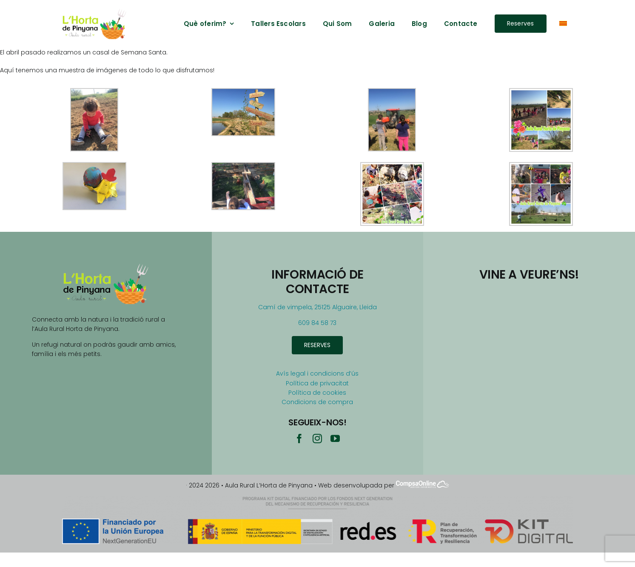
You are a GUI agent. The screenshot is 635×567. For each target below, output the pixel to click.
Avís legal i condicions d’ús (317, 373)
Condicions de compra (317, 402)
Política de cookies (317, 392)
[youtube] (335, 438)
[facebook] (299, 438)
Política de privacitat (317, 383)
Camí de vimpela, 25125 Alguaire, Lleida (317, 307)
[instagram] (317, 438)
